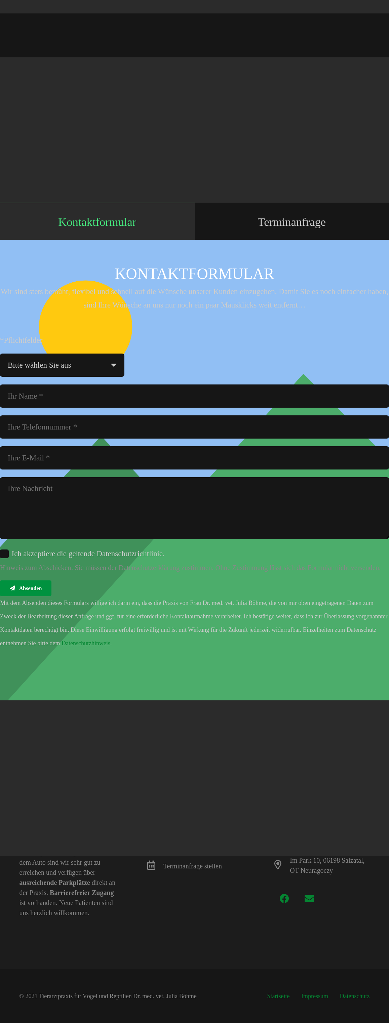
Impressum (314, 996)
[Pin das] (325, 67)
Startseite (278, 996)
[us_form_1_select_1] (62, 365)
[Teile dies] (271, 67)
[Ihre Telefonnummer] (194, 427)
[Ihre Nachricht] (194, 508)
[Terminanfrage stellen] (154, 866)
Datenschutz (355, 996)
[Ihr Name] (194, 396)
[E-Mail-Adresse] (309, 898)
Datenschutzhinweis (86, 643)
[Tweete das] (289, 67)
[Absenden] (25, 588)
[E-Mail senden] (253, 67)
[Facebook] (284, 898)
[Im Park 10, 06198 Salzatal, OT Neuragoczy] (281, 865)
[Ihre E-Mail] (194, 457)
